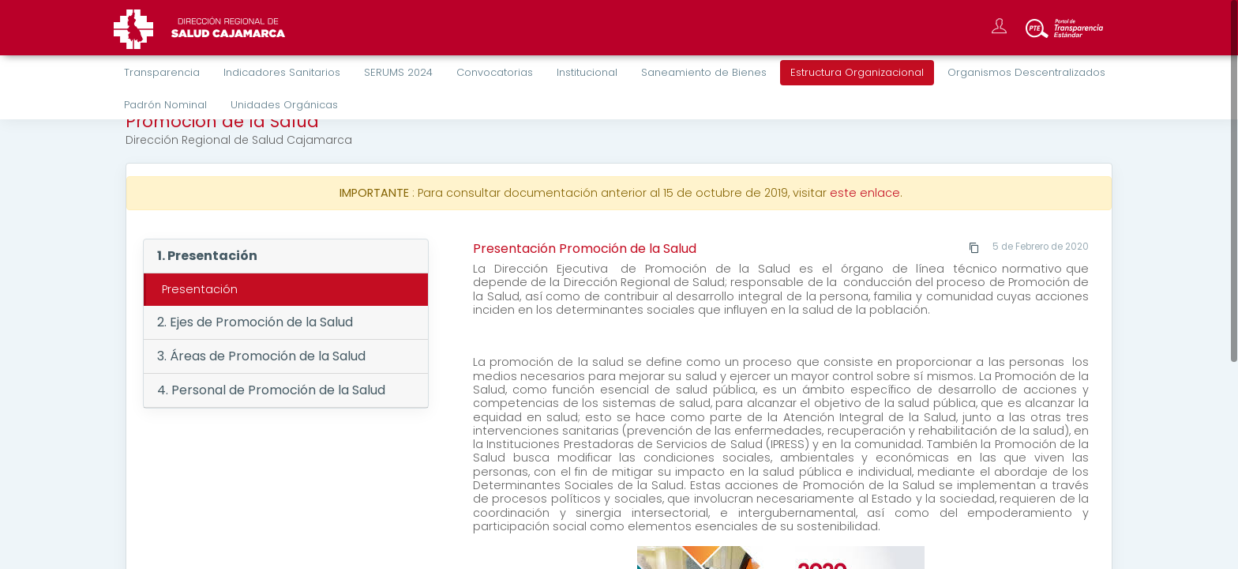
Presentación (200, 289)
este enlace (865, 193)
